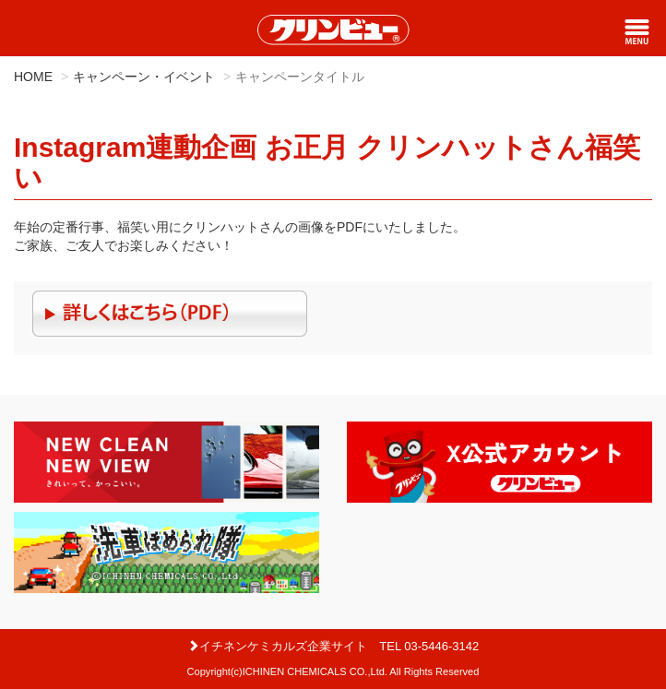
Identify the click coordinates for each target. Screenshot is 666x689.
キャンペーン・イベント (144, 76)
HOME (33, 76)
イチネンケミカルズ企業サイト (277, 646)
